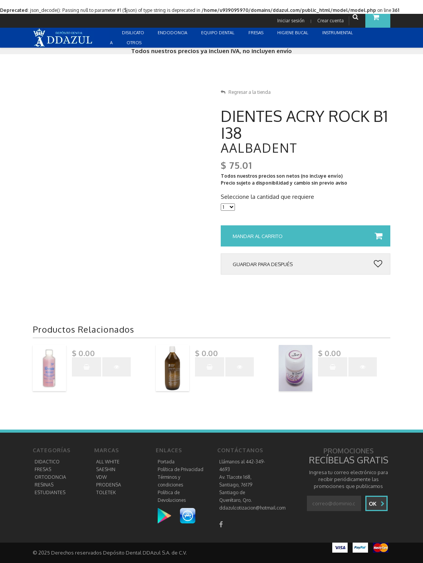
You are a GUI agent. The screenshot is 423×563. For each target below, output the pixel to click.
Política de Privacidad (180, 469)
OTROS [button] (135, 42)
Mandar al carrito (307, 236)
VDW (101, 477)
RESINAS (44, 485)
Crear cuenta (330, 20)
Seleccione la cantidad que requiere (267, 196)
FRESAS (43, 469)
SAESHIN (105, 469)
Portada (166, 462)
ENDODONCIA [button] (173, 32)
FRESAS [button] (256, 32)
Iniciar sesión (291, 20)
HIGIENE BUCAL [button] (293, 32)
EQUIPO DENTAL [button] (218, 32)
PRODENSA (108, 485)
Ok (377, 503)
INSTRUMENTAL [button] (338, 32)
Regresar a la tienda (246, 92)
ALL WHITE (108, 462)
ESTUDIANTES (50, 492)
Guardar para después (307, 264)
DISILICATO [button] (133, 32)
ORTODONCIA (50, 477)
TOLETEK (106, 492)
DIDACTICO (47, 462)
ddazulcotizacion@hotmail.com (252, 508)
